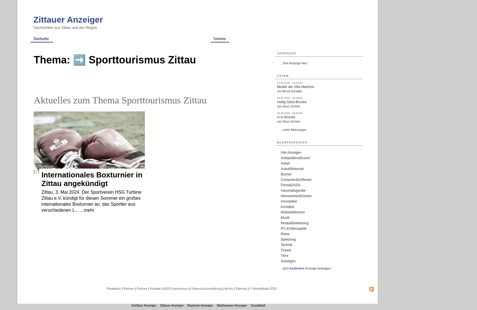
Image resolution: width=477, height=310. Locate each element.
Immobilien (289, 201)
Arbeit (285, 163)
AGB (166, 288)
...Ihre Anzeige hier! (294, 63)
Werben (129, 288)
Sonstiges (288, 261)
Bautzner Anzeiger (200, 305)
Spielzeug (288, 239)
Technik (286, 244)
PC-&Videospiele (294, 228)
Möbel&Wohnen (293, 212)
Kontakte (287, 206)
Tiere (284, 255)
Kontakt (155, 288)
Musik (285, 217)
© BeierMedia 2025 (263, 288)
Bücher (286, 174)
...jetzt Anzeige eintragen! (305, 268)
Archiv (228, 288)
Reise (285, 234)
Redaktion (114, 288)
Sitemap (241, 288)
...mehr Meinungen (293, 129)
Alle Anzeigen (291, 152)
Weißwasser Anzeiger (232, 305)
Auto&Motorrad (292, 168)
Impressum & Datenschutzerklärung (197, 288)
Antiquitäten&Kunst (295, 158)
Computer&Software (296, 179)
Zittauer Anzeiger (68, 19)
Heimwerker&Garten (296, 196)
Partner (142, 288)
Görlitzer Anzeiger (143, 305)
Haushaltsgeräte (293, 190)
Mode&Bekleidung (294, 223)
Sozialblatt (258, 305)
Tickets (286, 250)
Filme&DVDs (290, 185)
